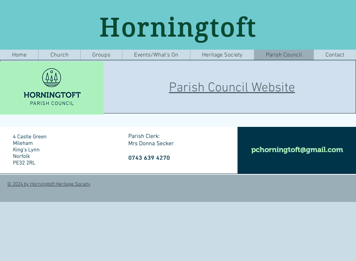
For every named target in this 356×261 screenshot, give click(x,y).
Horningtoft (178, 27)
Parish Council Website (232, 88)
